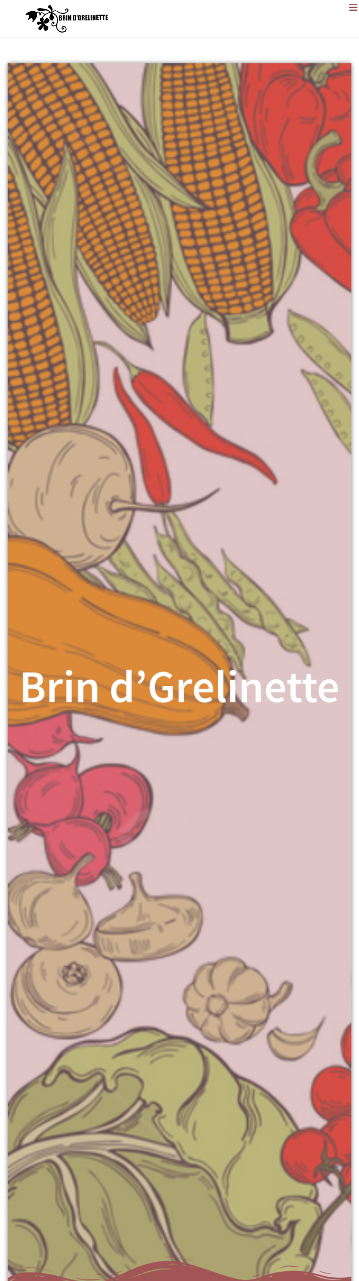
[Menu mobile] (354, 7)
